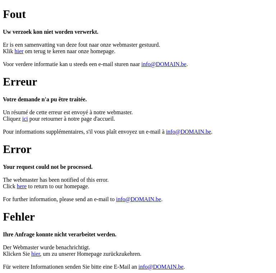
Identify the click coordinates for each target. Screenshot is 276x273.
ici (25, 119)
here (22, 186)
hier (18, 51)
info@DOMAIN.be (163, 64)
